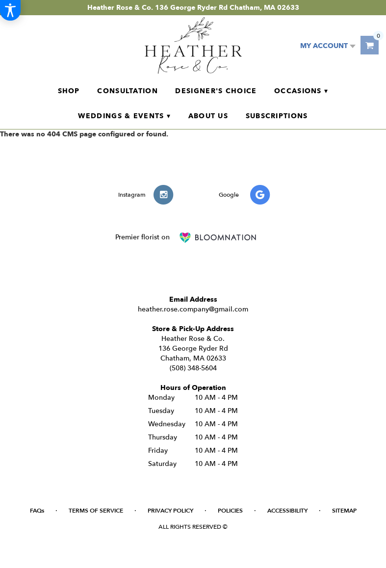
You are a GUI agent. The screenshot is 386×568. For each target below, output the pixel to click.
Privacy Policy (170, 511)
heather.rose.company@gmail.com (193, 309)
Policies (230, 511)
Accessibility (287, 511)
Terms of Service (96, 511)
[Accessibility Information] (10, 10)
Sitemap (344, 511)
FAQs (37, 511)
